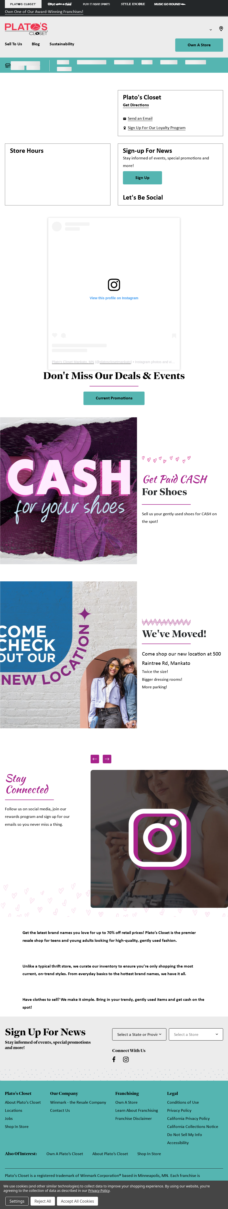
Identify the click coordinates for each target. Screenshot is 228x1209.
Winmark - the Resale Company (78, 1102)
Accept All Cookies (77, 1201)
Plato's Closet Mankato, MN (73, 362)
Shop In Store (17, 1127)
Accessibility (178, 1143)
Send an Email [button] (140, 118)
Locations (13, 1110)
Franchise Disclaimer (133, 1118)
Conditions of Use (183, 1102)
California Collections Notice (192, 1127)
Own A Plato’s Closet (64, 1154)
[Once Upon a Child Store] (60, 4)
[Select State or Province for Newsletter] (139, 1034)
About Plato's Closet (23, 1102)
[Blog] (36, 45)
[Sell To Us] (16, 45)
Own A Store (199, 45)
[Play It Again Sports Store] (96, 4)
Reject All (42, 1201)
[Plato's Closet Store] (23, 4)
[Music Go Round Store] (170, 4)
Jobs (9, 1118)
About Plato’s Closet (110, 1154)
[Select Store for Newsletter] (196, 1034)
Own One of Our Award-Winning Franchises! (44, 12)
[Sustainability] (62, 45)
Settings (17, 1201)
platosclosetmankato (115, 362)
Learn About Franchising (136, 1110)
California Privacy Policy (188, 1118)
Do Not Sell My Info (184, 1135)
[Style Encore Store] (133, 4)
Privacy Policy (179, 1110)
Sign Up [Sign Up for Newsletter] (142, 178)
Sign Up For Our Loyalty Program (156, 128)
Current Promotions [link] (114, 398)
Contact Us (60, 1110)
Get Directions (136, 105)
